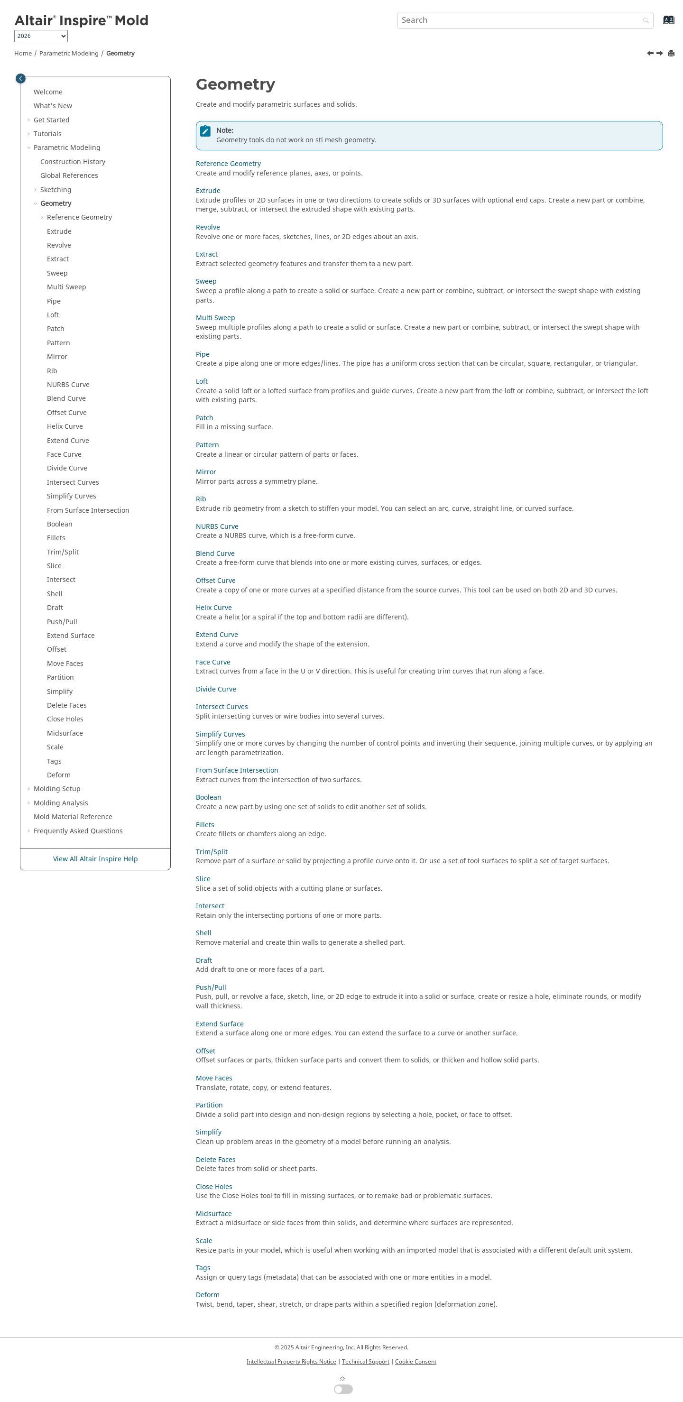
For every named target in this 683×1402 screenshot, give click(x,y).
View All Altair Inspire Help (95, 859)
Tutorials (48, 134)
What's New (53, 106)
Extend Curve (68, 441)
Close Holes (65, 719)
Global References (69, 176)
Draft (55, 608)
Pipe (54, 301)
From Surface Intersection (88, 511)
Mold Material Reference (73, 817)
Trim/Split (63, 552)
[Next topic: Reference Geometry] (661, 54)
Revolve (59, 245)
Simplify (60, 692)
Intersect (61, 580)
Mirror (57, 357)
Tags (54, 761)
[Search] (643, 21)
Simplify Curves (71, 496)
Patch (56, 329)
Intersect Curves (73, 483)
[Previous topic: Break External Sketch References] (651, 54)
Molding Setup (57, 789)
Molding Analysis (61, 803)
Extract (58, 259)
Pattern (58, 343)
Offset (56, 650)
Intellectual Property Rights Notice (291, 1361)
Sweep (57, 273)
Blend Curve (66, 399)
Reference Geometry (79, 217)
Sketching (56, 190)
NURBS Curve (68, 385)
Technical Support (365, 1361)
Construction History (72, 162)
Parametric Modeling (69, 53)
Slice (54, 566)
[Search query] (525, 20)
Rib (52, 371)
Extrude (59, 232)
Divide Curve (67, 468)
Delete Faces (67, 705)
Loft (53, 315)
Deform (59, 775)
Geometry (120, 53)
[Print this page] (672, 53)
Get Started (52, 120)
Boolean (60, 524)
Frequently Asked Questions (78, 831)
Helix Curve (65, 427)
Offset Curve (67, 413)
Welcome (48, 92)
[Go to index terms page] (658, 24)
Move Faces (65, 664)
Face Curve (64, 455)
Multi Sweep (66, 287)
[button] (30, 92)
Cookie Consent (415, 1361)
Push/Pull (62, 622)
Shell (55, 594)
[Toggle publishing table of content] (21, 78)
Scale (55, 747)
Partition (60, 678)
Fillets (56, 538)
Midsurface (65, 733)
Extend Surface (71, 636)
